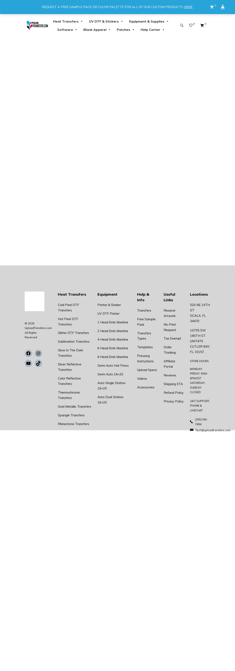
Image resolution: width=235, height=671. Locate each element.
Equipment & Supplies (149, 21)
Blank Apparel (97, 29)
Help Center (153, 29)
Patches (126, 29)
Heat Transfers (68, 21)
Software (67, 29)
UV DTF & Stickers (106, 21)
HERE (188, 7)
